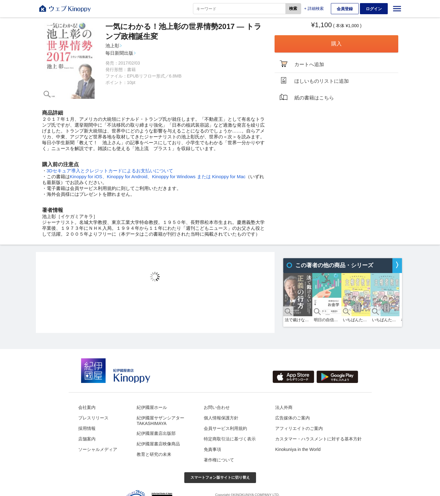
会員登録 (345, 8)
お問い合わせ (217, 407)
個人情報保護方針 (221, 417)
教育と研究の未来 (154, 454)
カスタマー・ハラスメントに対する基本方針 (318, 438)
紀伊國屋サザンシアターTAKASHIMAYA (160, 420)
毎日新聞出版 (119, 53)
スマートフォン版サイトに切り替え (220, 477)
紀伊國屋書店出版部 (156, 433)
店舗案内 (87, 438)
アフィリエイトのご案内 (299, 428)
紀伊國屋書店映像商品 (158, 443)
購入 (336, 44)
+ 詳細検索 (314, 8)
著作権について (219, 459)
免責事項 (212, 449)
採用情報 (87, 428)
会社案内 (87, 407)
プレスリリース (93, 417)
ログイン (374, 8)
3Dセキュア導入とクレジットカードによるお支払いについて (110, 170)
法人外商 (284, 407)
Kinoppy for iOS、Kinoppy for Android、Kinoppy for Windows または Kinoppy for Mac (158, 176)
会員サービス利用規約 (225, 428)
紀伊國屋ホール (152, 407)
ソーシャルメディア (97, 449)
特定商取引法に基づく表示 (230, 438)
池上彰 (112, 45)
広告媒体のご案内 (292, 417)
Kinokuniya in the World (298, 449)
